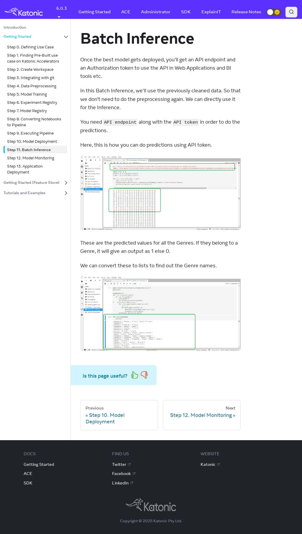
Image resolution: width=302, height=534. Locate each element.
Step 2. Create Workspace (30, 69)
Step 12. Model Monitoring (30, 157)
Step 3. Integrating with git (30, 77)
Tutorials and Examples (24, 192)
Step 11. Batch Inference (29, 149)
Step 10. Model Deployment (32, 141)
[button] (274, 12)
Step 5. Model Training (27, 94)
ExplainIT (211, 11)
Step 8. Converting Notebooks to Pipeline (34, 122)
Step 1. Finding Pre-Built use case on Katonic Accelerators (33, 58)
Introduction (15, 27)
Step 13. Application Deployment (25, 169)
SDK (186, 11)
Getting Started (94, 11)
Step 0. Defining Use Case (30, 47)
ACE (125, 11)
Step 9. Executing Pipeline (30, 133)
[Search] (291, 12)
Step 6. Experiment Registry (32, 102)
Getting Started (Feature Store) (32, 182)
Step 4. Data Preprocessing (31, 85)
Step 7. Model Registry (27, 110)
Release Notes (246, 11)
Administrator (155, 11)
